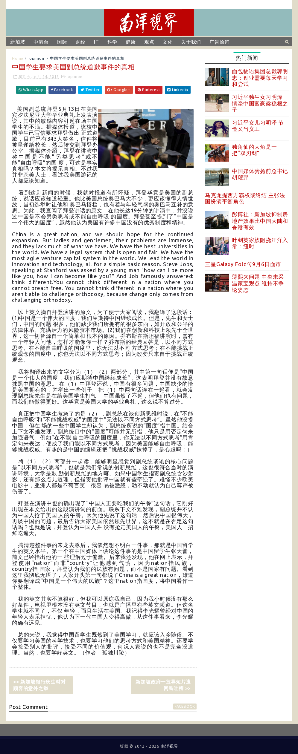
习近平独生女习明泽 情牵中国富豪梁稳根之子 (260, 103)
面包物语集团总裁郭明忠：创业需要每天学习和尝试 (260, 77)
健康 (131, 42)
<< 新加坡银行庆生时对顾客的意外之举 (39, 685)
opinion (36, 58)
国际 (62, 42)
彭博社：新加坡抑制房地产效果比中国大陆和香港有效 (260, 220)
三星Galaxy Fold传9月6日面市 (243, 264)
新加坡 (17, 42)
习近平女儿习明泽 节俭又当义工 (258, 125)
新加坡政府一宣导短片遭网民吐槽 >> (163, 685)
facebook (185, 706)
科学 (112, 42)
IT (96, 42)
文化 (167, 42)
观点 (149, 42)
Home (17, 58)
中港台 (41, 42)
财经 (80, 42)
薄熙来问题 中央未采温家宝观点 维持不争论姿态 (258, 283)
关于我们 (191, 42)
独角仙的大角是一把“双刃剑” (254, 150)
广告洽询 (219, 42)
